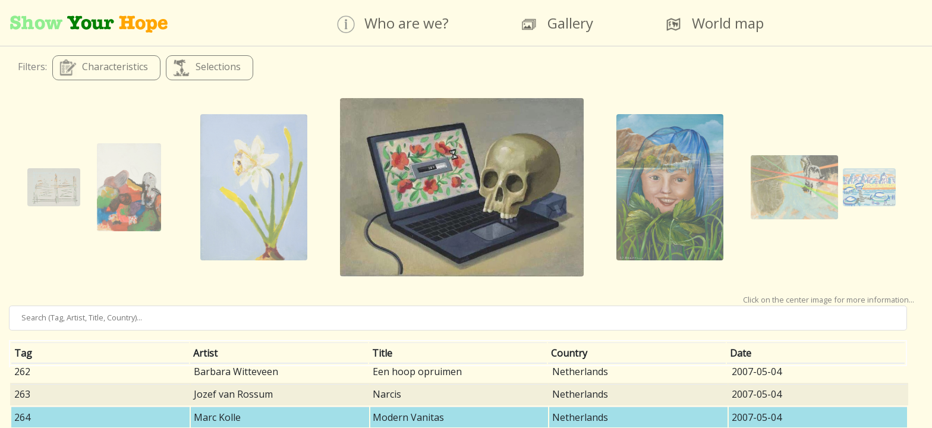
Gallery (556, 23)
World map (714, 23)
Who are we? (393, 23)
